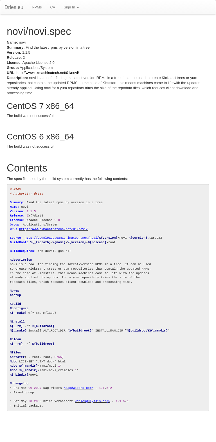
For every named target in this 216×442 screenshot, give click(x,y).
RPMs (37, 7)
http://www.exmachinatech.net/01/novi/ (48, 73)
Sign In (71, 7)
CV (52, 7)
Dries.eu (13, 7)
